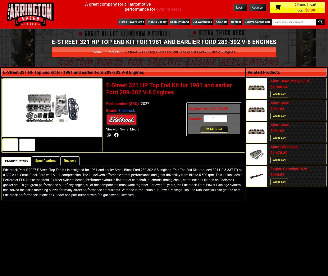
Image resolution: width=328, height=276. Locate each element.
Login (240, 7)
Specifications (46, 161)
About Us (221, 22)
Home (97, 52)
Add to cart (214, 129)
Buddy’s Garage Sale (257, 22)
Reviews (71, 161)
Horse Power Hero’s (130, 22)
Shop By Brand (178, 22)
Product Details (16, 161)
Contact (236, 22)
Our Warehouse (201, 22)
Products (113, 52)
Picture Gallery (155, 22)
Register (257, 7)
